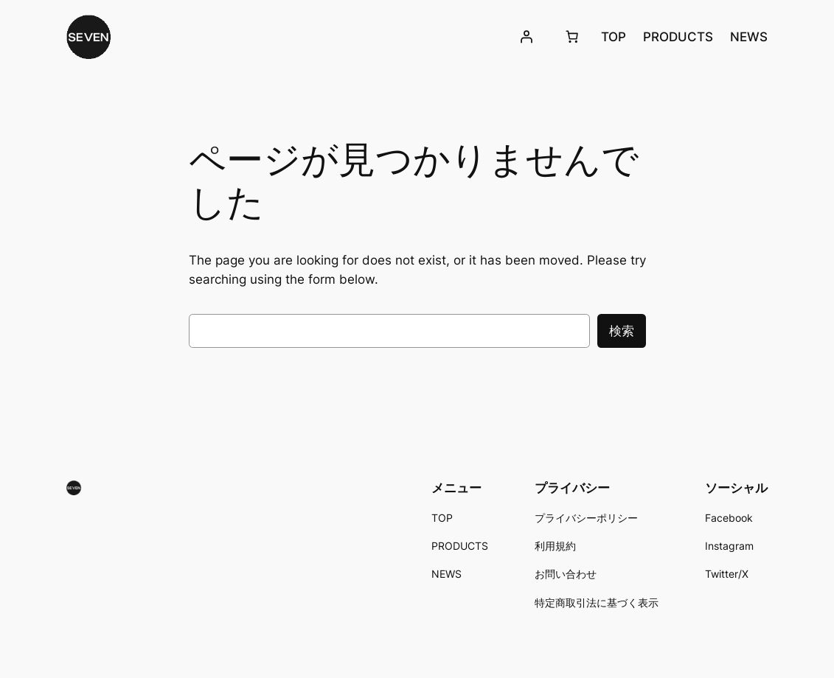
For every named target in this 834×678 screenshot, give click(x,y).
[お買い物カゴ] (571, 36)
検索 (621, 331)
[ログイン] (526, 36)
